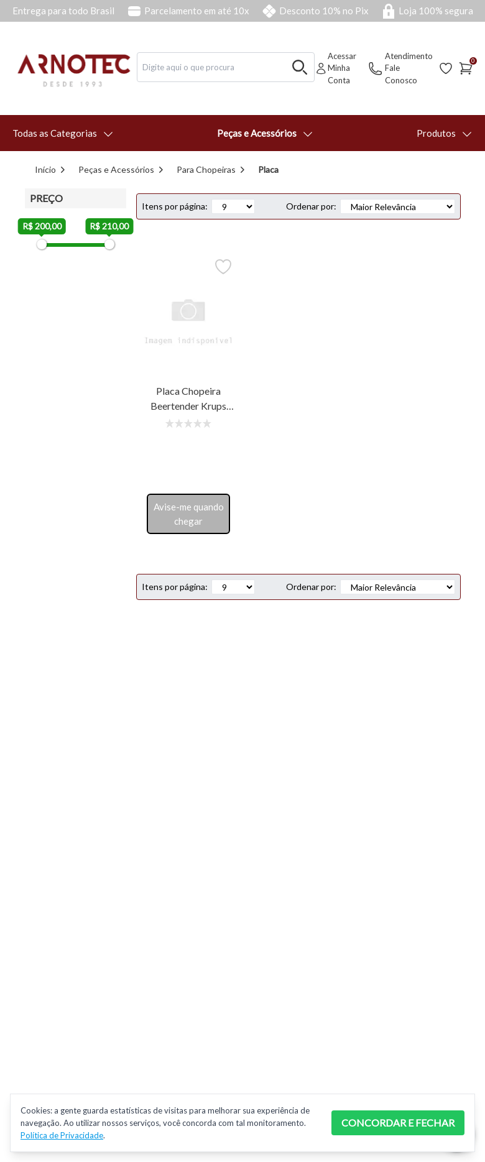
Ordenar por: (311, 206)
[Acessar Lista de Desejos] (445, 68)
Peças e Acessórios (116, 169)
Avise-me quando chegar (189, 514)
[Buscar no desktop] (300, 67)
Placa (268, 169)
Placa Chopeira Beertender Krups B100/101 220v (188, 399)
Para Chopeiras (206, 169)
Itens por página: (175, 206)
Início (45, 169)
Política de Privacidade (62, 1135)
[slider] (42, 244)
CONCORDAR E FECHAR (398, 1122)
